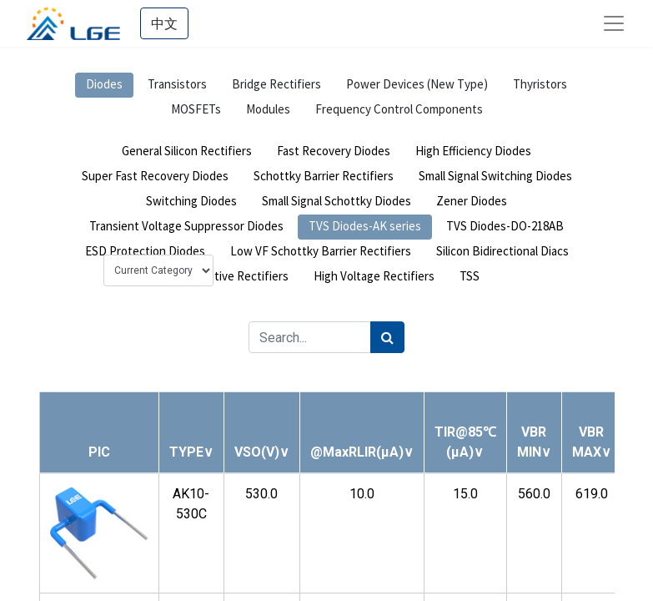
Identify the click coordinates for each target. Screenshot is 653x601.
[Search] (387, 337)
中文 (164, 23)
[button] (191, 452)
